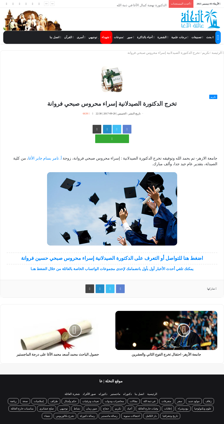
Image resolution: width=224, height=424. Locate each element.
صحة (25, 401)
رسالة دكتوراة (87, 415)
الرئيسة (218, 52)
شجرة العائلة (72, 394)
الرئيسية (152, 394)
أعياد (129, 408)
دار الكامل (151, 415)
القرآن (69, 37)
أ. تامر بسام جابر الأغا (45, 158)
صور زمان (91, 408)
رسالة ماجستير (109, 415)
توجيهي (93, 37)
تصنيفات (197, 37)
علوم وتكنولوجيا (202, 408)
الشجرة (162, 37)
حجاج (106, 408)
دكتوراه (127, 394)
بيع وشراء (183, 408)
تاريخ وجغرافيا (170, 415)
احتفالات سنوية (132, 415)
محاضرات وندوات (114, 401)
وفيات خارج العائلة (148, 408)
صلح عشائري (46, 408)
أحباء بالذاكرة (145, 37)
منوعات (119, 37)
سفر (179, 401)
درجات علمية (179, 37)
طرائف (54, 401)
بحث (210, 37)
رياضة (13, 401)
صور (130, 37)
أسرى (81, 37)
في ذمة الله (149, 401)
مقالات (133, 401)
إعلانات (168, 408)
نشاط (77, 408)
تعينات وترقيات (90, 401)
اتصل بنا (55, 37)
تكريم (205, 52)
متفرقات (166, 401)
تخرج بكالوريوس (65, 415)
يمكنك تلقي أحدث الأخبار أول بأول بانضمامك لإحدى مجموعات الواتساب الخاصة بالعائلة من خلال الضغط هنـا (112, 269)
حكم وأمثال (70, 401)
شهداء (106, 37)
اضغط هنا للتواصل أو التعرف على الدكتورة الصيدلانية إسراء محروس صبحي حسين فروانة (112, 258)
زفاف (209, 401)
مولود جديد (193, 401)
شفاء (47, 415)
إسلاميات (39, 401)
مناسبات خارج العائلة (22, 408)
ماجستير (115, 394)
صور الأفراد (89, 394)
